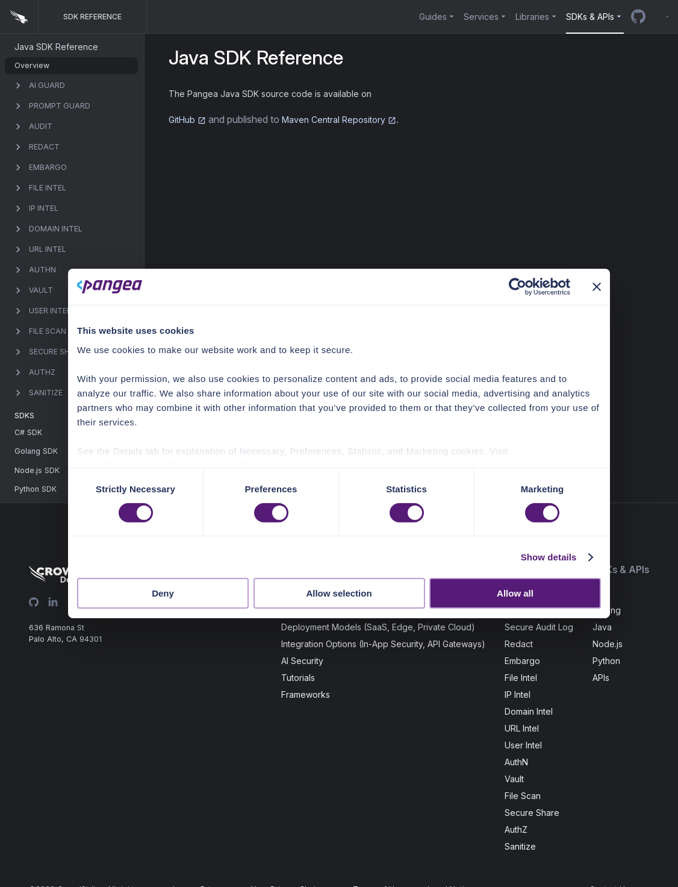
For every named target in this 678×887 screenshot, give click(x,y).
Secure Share (532, 812)
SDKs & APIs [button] (590, 16)
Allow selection (339, 593)
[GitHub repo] (638, 17)
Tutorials (298, 677)
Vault (514, 779)
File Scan (523, 796)
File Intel (521, 677)
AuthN (516, 762)
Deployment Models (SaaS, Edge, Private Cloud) (378, 627)
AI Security (302, 661)
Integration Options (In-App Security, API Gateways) (383, 644)
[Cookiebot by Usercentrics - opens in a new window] (517, 287)
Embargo (522, 661)
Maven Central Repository (339, 119)
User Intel (523, 745)
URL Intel (522, 728)
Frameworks (305, 694)
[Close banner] (596, 287)
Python (606, 661)
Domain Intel (529, 711)
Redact (519, 644)
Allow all (515, 593)
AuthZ (516, 829)
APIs (600, 677)
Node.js (607, 644)
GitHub (187, 119)
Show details (549, 557)
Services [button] (481, 16)
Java (602, 627)
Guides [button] (433, 16)
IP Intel (517, 694)
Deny (163, 593)
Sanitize (520, 846)
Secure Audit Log (539, 627)
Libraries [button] (532, 16)
